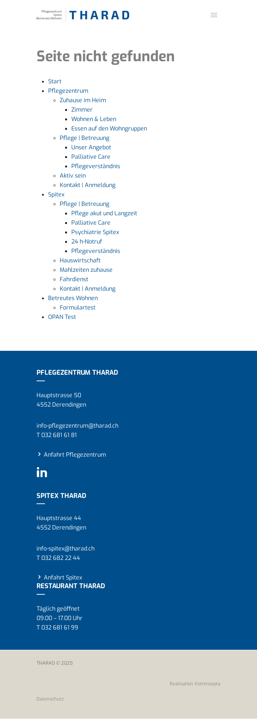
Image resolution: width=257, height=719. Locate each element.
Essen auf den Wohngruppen (109, 128)
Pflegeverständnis (95, 166)
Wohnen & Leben (93, 119)
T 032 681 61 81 (57, 435)
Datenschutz (50, 699)
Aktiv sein (73, 175)
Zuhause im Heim (83, 100)
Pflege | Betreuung (84, 138)
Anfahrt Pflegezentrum (75, 454)
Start (55, 81)
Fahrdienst (74, 279)
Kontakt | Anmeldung (87, 185)
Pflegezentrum (68, 91)
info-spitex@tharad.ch (65, 548)
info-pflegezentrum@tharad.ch (77, 425)
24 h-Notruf (86, 241)
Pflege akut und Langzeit (104, 213)
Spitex (56, 194)
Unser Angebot (91, 147)
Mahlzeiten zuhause (86, 270)
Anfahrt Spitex (63, 577)
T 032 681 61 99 (57, 627)
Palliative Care (90, 157)
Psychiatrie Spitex (95, 232)
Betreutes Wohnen (73, 298)
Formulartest (78, 307)
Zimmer (82, 109)
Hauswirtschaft (80, 260)
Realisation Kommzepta (195, 684)
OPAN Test (62, 317)
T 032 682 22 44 (58, 558)
